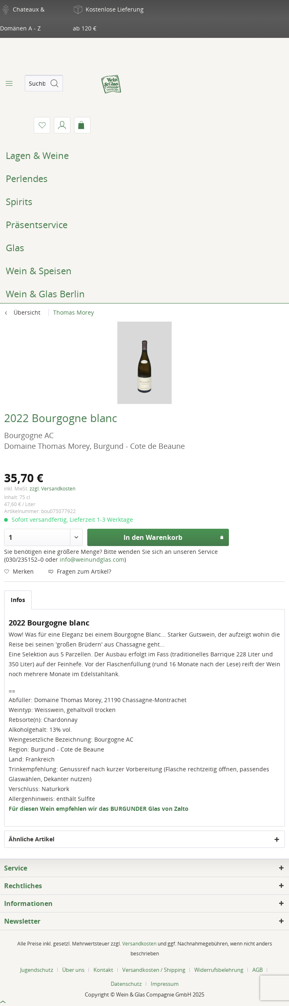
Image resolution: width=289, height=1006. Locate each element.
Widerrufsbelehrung (218, 969)
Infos (18, 600)
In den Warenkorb (174, 536)
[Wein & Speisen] (144, 270)
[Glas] (144, 247)
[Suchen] (54, 83)
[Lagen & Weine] (144, 155)
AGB (257, 969)
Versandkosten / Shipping (153, 969)
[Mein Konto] (62, 125)
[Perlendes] (144, 178)
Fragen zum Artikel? (79, 571)
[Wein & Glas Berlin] (144, 293)
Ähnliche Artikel (31, 839)
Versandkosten (139, 943)
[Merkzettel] (42, 125)
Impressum (165, 983)
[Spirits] (144, 201)
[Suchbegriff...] (44, 83)
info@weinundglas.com (92, 559)
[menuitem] (8, 83)
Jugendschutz (36, 969)
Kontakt (103, 969)
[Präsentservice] (144, 224)
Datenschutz (126, 983)
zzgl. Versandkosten (52, 488)
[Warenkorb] (82, 125)
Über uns (73, 969)
